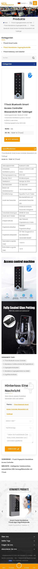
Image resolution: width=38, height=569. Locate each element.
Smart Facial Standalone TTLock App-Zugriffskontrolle (19, 521)
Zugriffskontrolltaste (10, 375)
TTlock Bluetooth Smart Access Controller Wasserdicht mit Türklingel (17, 409)
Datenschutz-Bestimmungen (27, 558)
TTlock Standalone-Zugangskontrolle (15, 26)
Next (35, 511)
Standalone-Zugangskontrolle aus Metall (16, 371)
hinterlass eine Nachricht (19, 565)
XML (15, 558)
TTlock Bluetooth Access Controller (14, 361)
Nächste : (6, 466)
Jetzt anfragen (12, 139)
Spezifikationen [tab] (9, 149)
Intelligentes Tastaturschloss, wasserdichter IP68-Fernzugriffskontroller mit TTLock (17, 469)
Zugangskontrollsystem (11, 368)
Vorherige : (7, 459)
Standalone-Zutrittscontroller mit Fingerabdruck (18, 364)
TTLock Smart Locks (10, 43)
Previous (2, 511)
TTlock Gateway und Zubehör (14, 52)
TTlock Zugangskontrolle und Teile (21, 23)
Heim (5, 23)
